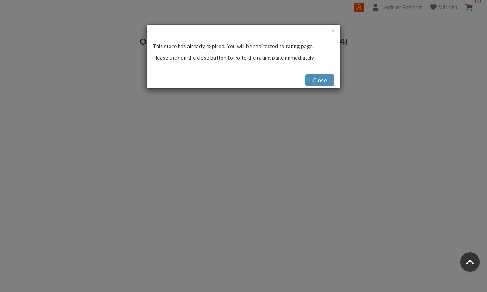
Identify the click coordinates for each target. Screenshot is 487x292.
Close (319, 80)
